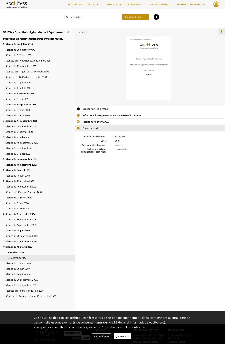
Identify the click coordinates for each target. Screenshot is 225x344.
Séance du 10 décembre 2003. (21, 186)
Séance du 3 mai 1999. (17, 99)
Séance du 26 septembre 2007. (21, 279)
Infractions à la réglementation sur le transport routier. (33, 38)
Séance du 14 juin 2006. (17, 230)
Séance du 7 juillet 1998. (18, 88)
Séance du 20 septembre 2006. (21, 235)
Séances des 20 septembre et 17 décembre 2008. (31, 296)
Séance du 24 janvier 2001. (19, 131)
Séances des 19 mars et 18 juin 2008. (24, 290)
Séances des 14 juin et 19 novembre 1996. (27, 71)
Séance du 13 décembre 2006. (21, 241)
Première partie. (16, 252)
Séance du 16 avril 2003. (18, 170)
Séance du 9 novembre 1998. (20, 93)
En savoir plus (101, 336)
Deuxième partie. (17, 257)
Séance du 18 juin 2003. (17, 175)
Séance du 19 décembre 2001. (21, 148)
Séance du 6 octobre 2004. (19, 208)
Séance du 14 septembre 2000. (21, 120)
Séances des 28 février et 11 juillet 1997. (26, 77)
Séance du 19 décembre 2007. (21, 285)
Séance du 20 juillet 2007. (18, 274)
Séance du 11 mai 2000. (17, 115)
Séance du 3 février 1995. (18, 55)
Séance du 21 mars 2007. (18, 263)
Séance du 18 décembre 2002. (21, 164)
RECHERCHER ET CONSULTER (83, 4)
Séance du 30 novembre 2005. (21, 219)
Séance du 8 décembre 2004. (20, 214)
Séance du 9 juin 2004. (17, 203)
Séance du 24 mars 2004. (18, 197)
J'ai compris (123, 336)
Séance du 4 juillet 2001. (18, 137)
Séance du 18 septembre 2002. (21, 159)
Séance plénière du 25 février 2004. (24, 192)
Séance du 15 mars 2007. (18, 246)
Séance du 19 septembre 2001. (21, 142)
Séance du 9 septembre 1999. (21, 104)
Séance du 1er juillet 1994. (19, 44)
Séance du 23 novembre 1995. (21, 66)
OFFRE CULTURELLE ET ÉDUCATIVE (124, 4)
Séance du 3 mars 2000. (17, 109)
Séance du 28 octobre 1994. (20, 49)
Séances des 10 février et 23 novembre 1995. (28, 60)
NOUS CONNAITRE (159, 4)
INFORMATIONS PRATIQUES (191, 4)
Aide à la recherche (76, 22)
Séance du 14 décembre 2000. (21, 126)
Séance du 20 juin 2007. (17, 268)
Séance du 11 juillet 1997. (18, 82)
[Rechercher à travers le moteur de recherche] (95, 17)
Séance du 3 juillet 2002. (18, 153)
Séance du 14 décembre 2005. (21, 224)
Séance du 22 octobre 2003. (20, 181)
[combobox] (135, 17)
